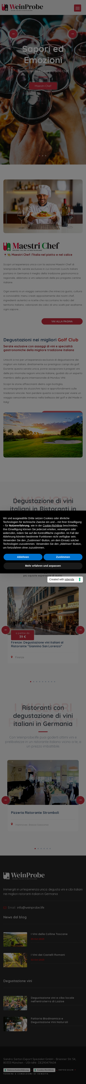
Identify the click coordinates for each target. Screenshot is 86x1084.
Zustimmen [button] (63, 556)
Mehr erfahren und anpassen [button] (43, 565)
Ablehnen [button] (23, 556)
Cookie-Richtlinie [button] (52, 525)
